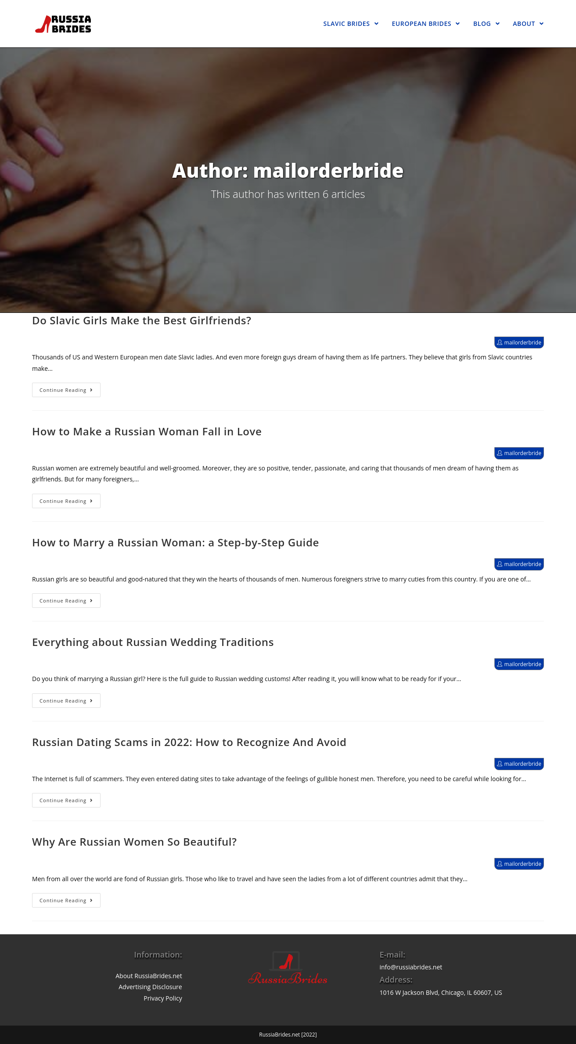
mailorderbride (522, 342)
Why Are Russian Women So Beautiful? (134, 841)
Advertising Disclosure (150, 987)
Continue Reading (66, 390)
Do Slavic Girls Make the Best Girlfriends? (141, 320)
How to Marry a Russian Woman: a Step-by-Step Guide (175, 542)
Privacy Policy (163, 998)
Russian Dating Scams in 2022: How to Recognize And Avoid (189, 742)
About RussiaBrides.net (148, 976)
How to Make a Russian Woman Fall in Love (147, 431)
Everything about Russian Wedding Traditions (153, 642)
